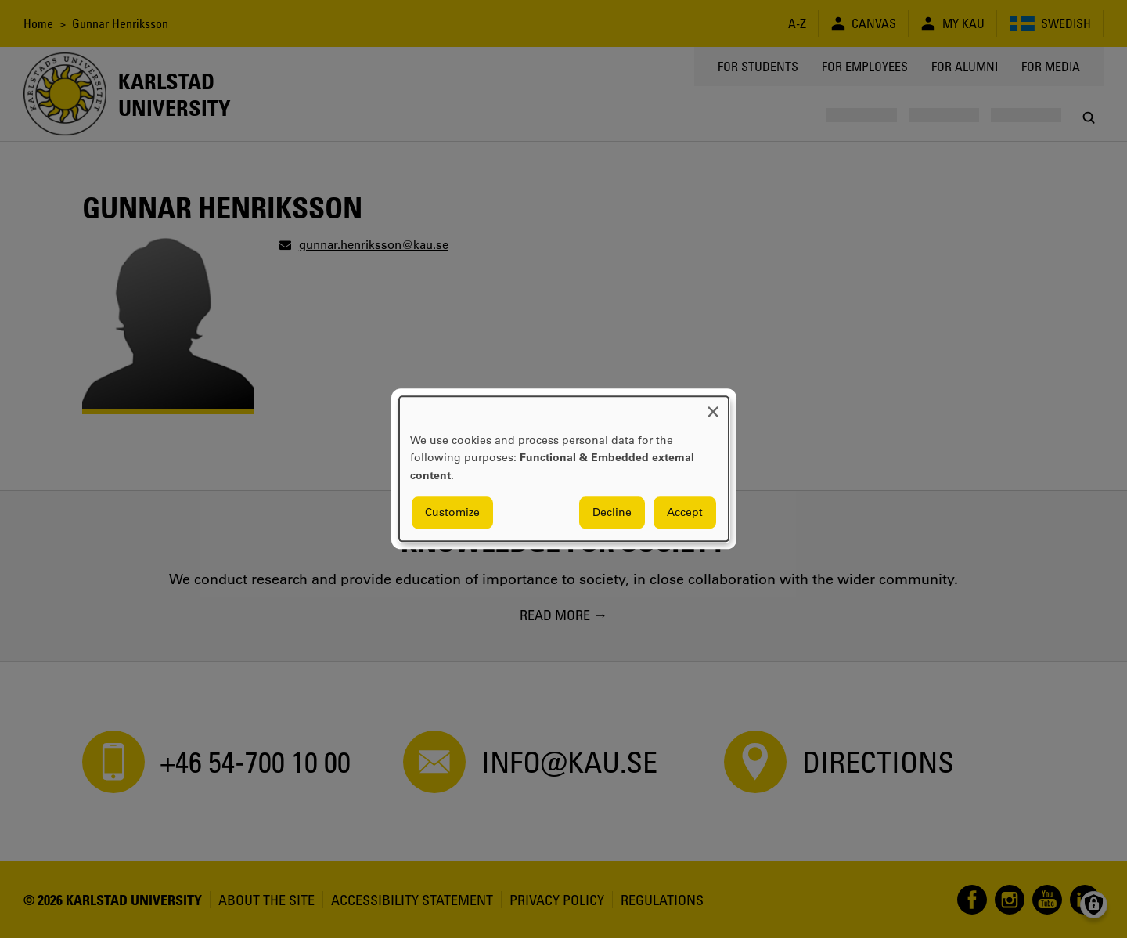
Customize (452, 513)
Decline (612, 513)
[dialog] (564, 468)
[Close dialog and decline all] (713, 406)
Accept (685, 513)
